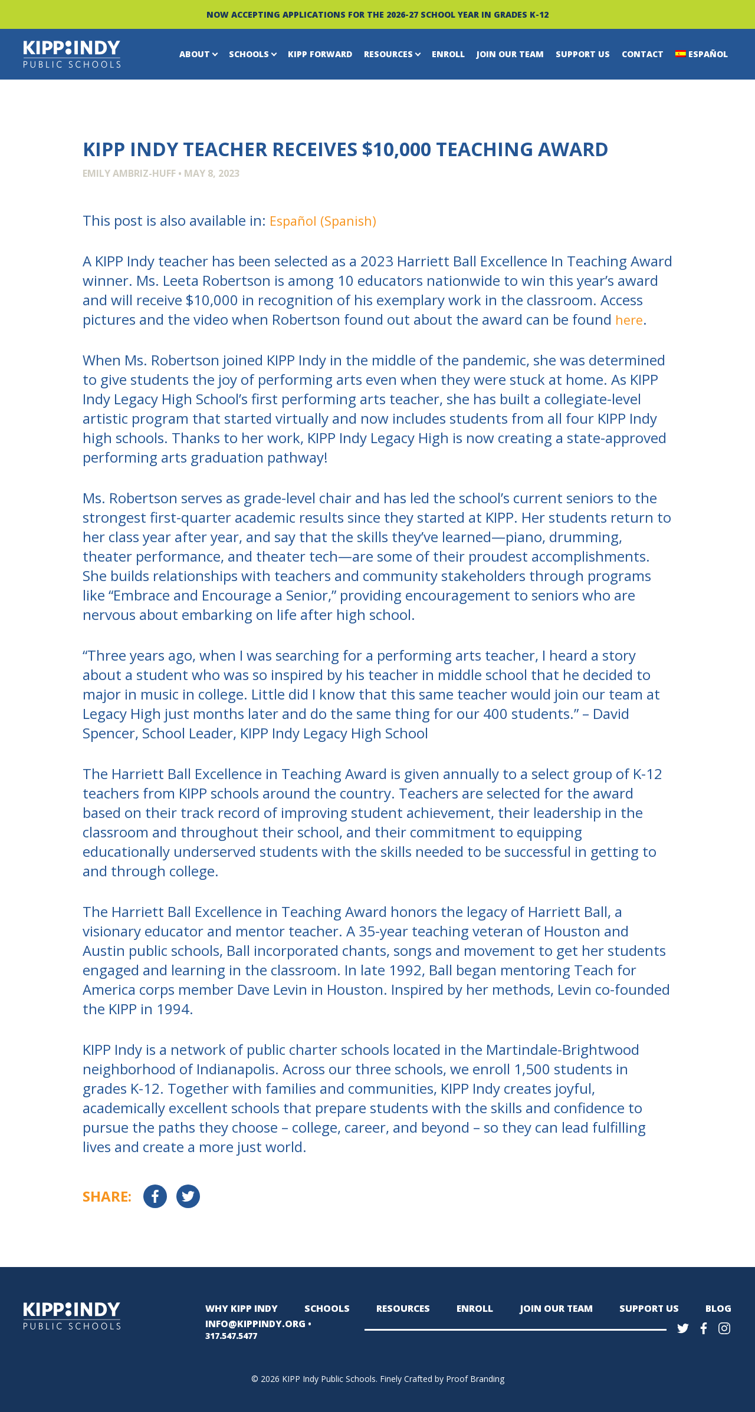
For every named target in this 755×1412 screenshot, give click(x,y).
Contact (643, 54)
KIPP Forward (320, 54)
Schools (249, 54)
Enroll (448, 54)
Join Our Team (510, 54)
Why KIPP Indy (238, 1308)
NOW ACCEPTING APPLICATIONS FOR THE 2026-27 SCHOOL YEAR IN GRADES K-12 (377, 14)
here (630, 319)
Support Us (583, 54)
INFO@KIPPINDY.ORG (250, 1328)
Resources (388, 54)
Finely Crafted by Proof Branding (442, 1377)
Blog (719, 1308)
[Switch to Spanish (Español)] (326, 220)
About (194, 54)
